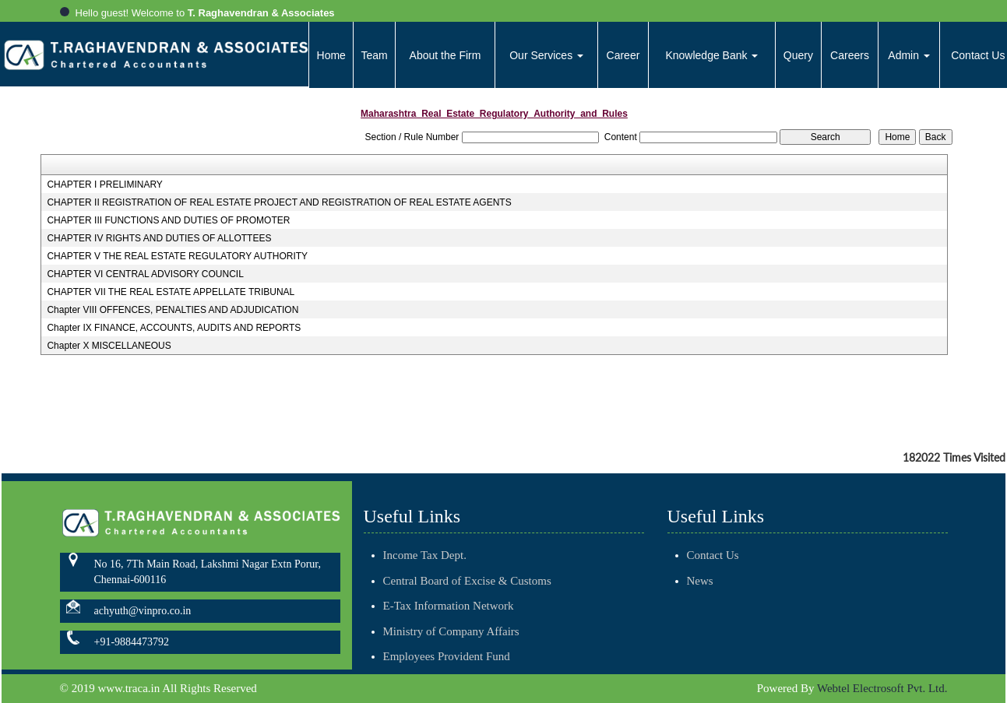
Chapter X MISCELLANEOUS (109, 345)
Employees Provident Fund (446, 646)
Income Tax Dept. (425, 545)
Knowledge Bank (711, 55)
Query (798, 55)
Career (623, 55)
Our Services (546, 55)
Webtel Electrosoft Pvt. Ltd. (882, 688)
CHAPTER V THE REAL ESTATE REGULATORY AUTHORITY (177, 256)
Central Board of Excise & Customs (467, 570)
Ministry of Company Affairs (451, 620)
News (689, 581)
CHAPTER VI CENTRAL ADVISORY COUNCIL (145, 274)
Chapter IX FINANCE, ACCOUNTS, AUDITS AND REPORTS (174, 327)
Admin (909, 55)
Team (374, 55)
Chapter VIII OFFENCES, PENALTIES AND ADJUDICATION (172, 309)
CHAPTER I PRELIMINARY (104, 184)
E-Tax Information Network (448, 595)
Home (331, 55)
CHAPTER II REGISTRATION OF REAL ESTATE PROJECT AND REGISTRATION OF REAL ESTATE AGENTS (279, 202)
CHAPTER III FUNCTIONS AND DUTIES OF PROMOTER (168, 220)
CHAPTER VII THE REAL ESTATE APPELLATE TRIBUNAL (170, 291)
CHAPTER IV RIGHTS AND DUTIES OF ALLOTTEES (159, 238)
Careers (849, 55)
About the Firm (445, 55)
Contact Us (702, 555)
